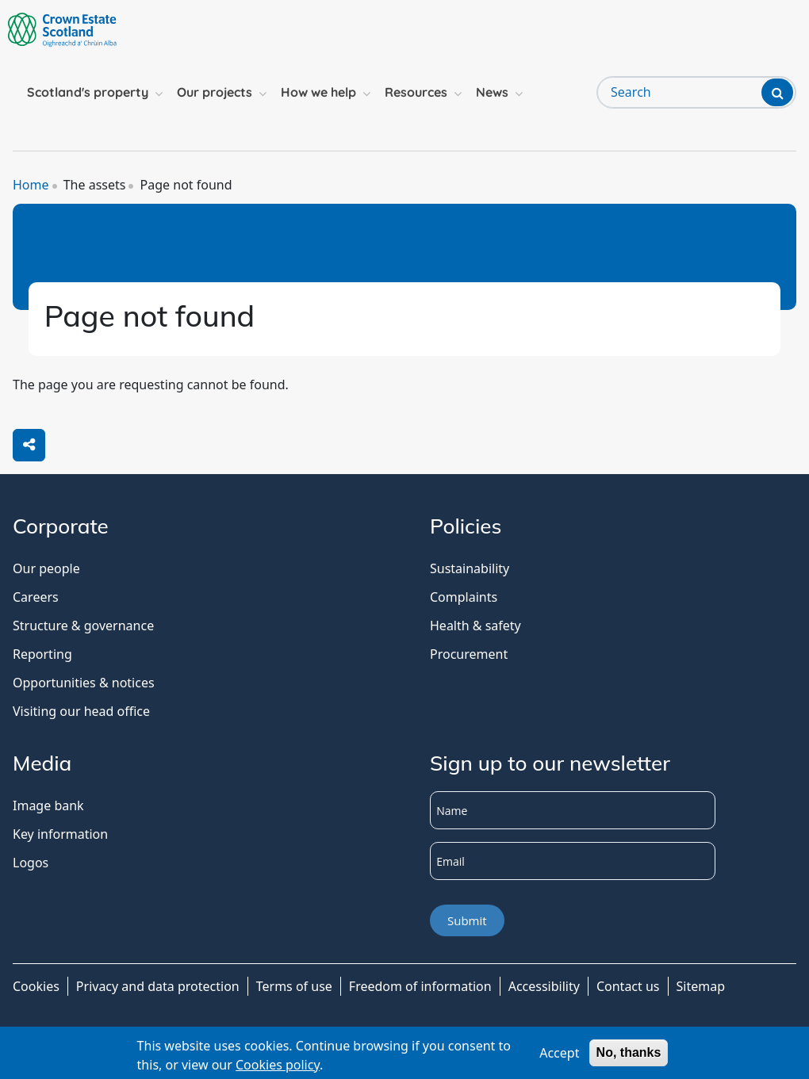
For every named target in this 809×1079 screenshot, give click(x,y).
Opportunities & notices (84, 682)
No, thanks (628, 1052)
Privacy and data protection (158, 986)
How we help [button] (318, 92)
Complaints (463, 597)
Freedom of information (420, 986)
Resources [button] (416, 92)
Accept (559, 1053)
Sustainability (469, 568)
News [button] (492, 92)
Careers (36, 597)
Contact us (628, 986)
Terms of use (294, 986)
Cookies (36, 986)
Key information (60, 834)
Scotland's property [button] (87, 92)
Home (31, 184)
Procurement (469, 654)
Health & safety (475, 625)
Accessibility (544, 986)
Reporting (42, 654)
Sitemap (701, 986)
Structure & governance (83, 625)
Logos (30, 862)
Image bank (48, 805)
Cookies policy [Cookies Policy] (278, 1064)
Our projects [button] (214, 92)
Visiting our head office (81, 711)
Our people (46, 568)
